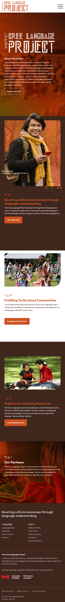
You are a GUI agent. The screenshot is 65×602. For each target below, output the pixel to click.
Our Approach (13, 220)
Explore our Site (14, 91)
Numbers (5, 537)
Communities (33, 531)
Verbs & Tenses (7, 534)
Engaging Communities (17, 321)
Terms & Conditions (39, 591)
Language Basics (8, 528)
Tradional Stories (34, 528)
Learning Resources (15, 422)
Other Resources (34, 534)
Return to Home (22, 591)
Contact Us (32, 537)
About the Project (35, 541)
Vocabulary (6, 531)
